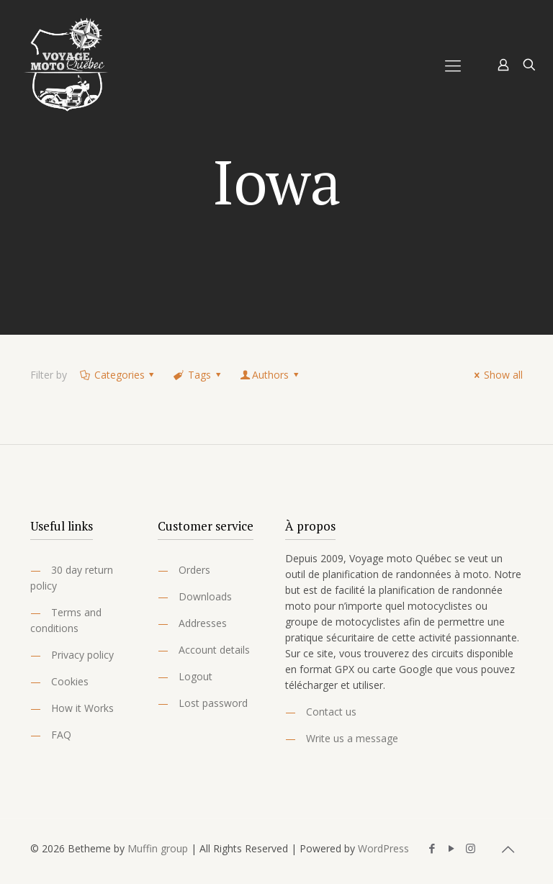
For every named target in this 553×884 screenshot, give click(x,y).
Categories (118, 375)
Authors (270, 375)
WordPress (383, 848)
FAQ (61, 734)
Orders (194, 570)
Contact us (331, 711)
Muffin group (157, 848)
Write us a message (352, 738)
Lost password (213, 703)
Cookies (70, 681)
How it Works (82, 708)
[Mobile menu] (453, 65)
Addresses (203, 623)
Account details (214, 650)
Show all (496, 375)
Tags (198, 375)
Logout (195, 676)
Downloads (205, 596)
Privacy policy (82, 655)
